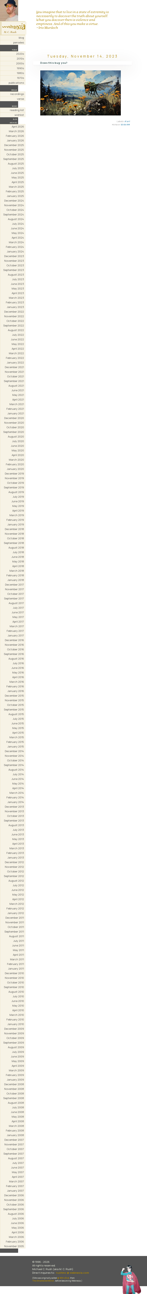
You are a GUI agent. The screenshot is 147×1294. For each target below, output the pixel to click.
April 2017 (18, 621)
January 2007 (15, 1190)
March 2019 (16, 515)
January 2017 (16, 635)
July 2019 (18, 496)
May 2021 (18, 395)
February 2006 (15, 1241)
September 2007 (13, 1153)
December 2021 (14, 367)
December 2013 (14, 806)
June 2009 (17, 1056)
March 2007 (16, 1181)
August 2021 (16, 385)
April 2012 (18, 899)
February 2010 (15, 1019)
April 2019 (18, 510)
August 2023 (16, 274)
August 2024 (16, 219)
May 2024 (18, 233)
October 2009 (15, 1038)
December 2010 (14, 973)
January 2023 (15, 307)
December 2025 (14, 145)
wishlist (19, 115)
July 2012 (18, 885)
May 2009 (18, 1061)
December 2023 (14, 256)
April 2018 (18, 566)
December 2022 (14, 311)
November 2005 (14, 1246)
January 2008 (15, 1135)
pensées (18, 42)
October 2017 (15, 594)
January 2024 (15, 251)
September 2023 (13, 270)
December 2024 (14, 200)
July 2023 (18, 279)
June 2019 (17, 501)
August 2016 (16, 658)
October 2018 (15, 538)
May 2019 (18, 506)
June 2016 (17, 668)
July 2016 (18, 663)
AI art (127, 121)
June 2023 (17, 284)
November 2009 (14, 1033)
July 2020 (18, 441)
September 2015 (14, 709)
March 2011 (17, 959)
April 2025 (18, 182)
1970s (20, 78)
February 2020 (15, 464)
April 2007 (18, 1177)
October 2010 (15, 982)
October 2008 (15, 1093)
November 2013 (14, 811)
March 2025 (16, 186)
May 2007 (18, 1172)
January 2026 (15, 140)
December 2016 (14, 640)
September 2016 (14, 654)
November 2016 (14, 644)
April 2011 (18, 954)
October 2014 (15, 760)
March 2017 (17, 626)
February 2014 (15, 797)
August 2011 (16, 936)
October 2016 (15, 649)
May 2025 (18, 177)
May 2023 (18, 288)
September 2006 (13, 1209)
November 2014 (14, 756)
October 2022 (15, 321)
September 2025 (13, 159)
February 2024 (15, 247)
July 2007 (18, 1163)
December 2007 (14, 1140)
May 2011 (18, 950)
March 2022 (16, 353)
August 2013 (16, 825)
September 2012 (14, 876)
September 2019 (14, 487)
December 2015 (14, 695)
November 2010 (14, 978)
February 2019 (15, 520)
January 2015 (15, 746)
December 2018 (14, 529)
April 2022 (18, 348)
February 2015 (15, 742)
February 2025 (15, 191)
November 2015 (14, 700)
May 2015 (18, 728)
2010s (20, 58)
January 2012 (15, 913)
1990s (20, 68)
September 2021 (14, 381)
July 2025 (18, 168)
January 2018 (15, 580)
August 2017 (16, 603)
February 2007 (15, 1186)
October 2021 (15, 376)
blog (21, 37)
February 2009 (15, 1075)
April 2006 (18, 1232)
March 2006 (16, 1237)
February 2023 (15, 302)
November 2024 (14, 205)
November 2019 (14, 478)
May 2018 (18, 561)
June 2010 (17, 1001)
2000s (20, 63)
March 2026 (16, 131)
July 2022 (18, 335)
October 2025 (15, 154)
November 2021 (14, 372)
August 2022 (16, 330)
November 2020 (14, 422)
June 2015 (17, 723)
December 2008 (14, 1084)
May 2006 (18, 1227)
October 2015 (15, 705)
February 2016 (15, 686)
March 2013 (16, 848)
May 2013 (18, 839)
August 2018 (16, 547)
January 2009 (15, 1079)
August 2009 (16, 1047)
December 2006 (14, 1195)
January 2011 (16, 968)
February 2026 (15, 136)
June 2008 (17, 1112)
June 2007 (17, 1167)
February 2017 (15, 631)
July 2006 (18, 1218)
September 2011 (14, 931)
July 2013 (18, 830)
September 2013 (14, 820)
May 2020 (18, 450)
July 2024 (18, 223)
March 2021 (16, 404)
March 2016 (16, 682)
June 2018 (17, 557)
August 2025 (16, 163)
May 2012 (18, 894)
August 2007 (16, 1158)
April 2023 (18, 293)
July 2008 (18, 1107)
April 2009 (18, 1066)
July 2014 (18, 774)
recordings (17, 94)
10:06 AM (125, 124)
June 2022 (17, 339)
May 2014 (18, 783)
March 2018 (16, 570)
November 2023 (14, 261)
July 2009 (18, 1052)
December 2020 (14, 418)
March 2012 (16, 904)
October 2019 (15, 483)
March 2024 (16, 242)
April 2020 (18, 455)
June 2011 (18, 945)
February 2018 (15, 575)
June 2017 (18, 612)
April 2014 (18, 788)
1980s (20, 73)
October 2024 (15, 210)
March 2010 (16, 1015)
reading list (17, 110)
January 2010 (15, 1024)
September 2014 (14, 765)
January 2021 (15, 413)
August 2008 (16, 1103)
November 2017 (14, 589)
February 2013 (15, 853)
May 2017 (18, 617)
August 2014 (16, 769)
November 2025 (14, 149)
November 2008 (14, 1089)
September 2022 (13, 325)
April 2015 (18, 732)
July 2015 (18, 719)
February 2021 (15, 409)
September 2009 (13, 1042)
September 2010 (14, 987)
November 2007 (14, 1144)
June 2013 (17, 834)
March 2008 (16, 1126)
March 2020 (16, 459)
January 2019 (15, 524)
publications (16, 82)
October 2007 (15, 1149)
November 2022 (14, 316)
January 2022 (15, 362)
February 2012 (15, 908)
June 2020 (17, 446)
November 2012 (14, 867)
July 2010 (18, 996)
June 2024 (17, 228)
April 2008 (18, 1121)
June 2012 (17, 890)
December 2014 (14, 751)
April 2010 (18, 1010)
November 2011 (14, 922)
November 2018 (14, 533)
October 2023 (15, 265)
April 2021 (18, 399)
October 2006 (15, 1204)
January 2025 (15, 196)
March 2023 (16, 298)
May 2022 (18, 344)
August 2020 (16, 436)
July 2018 (18, 552)
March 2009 (16, 1070)
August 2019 (16, 492)
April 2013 (18, 843)
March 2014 (16, 793)
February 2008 (15, 1130)
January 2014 (15, 802)
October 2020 (15, 427)
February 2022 (15, 358)
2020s (20, 54)
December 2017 (14, 584)
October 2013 (15, 816)
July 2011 (18, 941)
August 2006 (16, 1214)
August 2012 (16, 880)
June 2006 (17, 1223)
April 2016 (18, 677)
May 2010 (18, 1005)
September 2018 (14, 543)
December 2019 (14, 473)
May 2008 (18, 1116)
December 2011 (14, 917)
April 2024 (18, 237)
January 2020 (15, 469)
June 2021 (17, 390)
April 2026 (18, 126)
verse (20, 99)
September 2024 (13, 214)
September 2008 (13, 1098)
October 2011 (16, 927)
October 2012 (15, 871)
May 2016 (18, 672)
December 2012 (14, 862)
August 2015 (16, 714)
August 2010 (16, 991)
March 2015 (16, 737)
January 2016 (15, 691)
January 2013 (15, 857)
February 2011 (15, 964)
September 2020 (13, 432)
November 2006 (14, 1200)
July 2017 (18, 607)
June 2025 (17, 173)
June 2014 (17, 779)
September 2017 (14, 598)
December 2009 (14, 1028)
